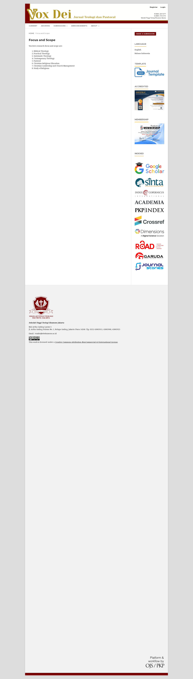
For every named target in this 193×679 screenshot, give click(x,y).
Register (154, 7)
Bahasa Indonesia (142, 53)
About (94, 26)
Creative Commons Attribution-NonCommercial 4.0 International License (86, 342)
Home (31, 33)
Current (33, 26)
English (138, 50)
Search (159, 25)
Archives (45, 26)
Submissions (60, 26)
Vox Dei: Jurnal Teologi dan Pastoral (62, 7)
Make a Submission (145, 34)
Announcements (79, 26)
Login (162, 7)
